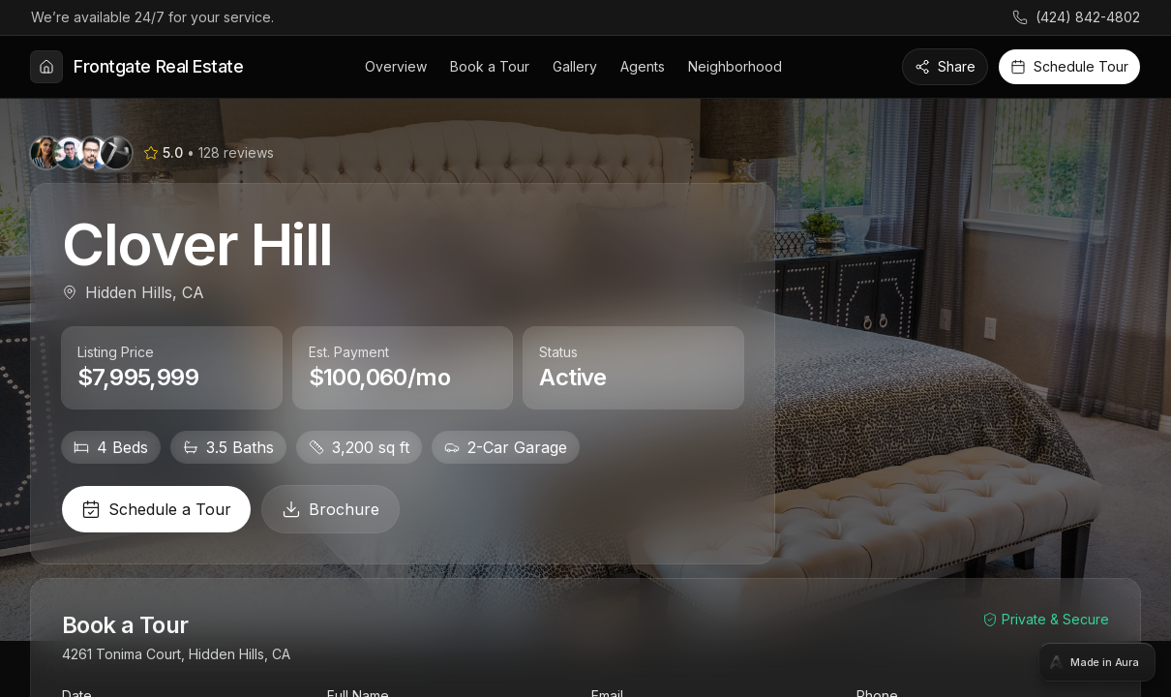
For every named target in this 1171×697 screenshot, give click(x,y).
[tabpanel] (585, 348)
